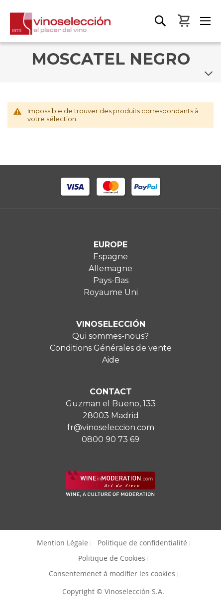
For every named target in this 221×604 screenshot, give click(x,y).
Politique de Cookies (111, 558)
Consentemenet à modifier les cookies (112, 573)
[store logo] (55, 27)
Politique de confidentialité (142, 542)
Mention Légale (62, 542)
